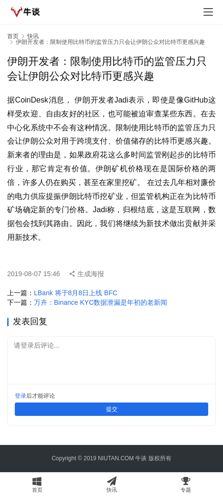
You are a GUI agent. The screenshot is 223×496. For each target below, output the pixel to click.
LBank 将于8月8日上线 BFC (75, 293)
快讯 (33, 36)
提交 (111, 409)
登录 (20, 396)
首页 (13, 36)
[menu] (208, 12)
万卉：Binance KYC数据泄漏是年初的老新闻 (100, 302)
